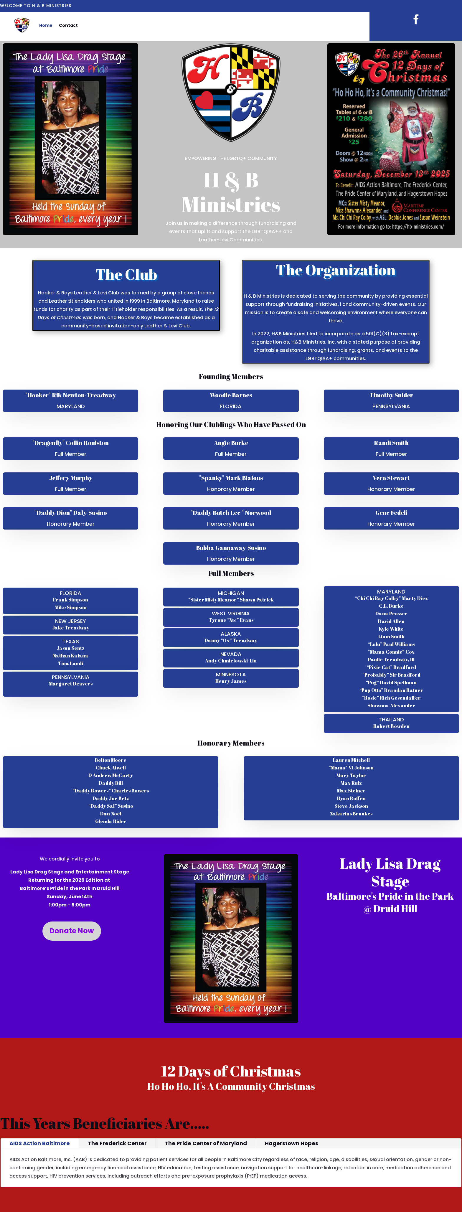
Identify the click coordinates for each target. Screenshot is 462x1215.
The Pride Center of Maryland (206, 1143)
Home (45, 25)
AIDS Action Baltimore (39, 1143)
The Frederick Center (117, 1143)
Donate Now (72, 931)
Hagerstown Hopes (291, 1143)
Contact (68, 25)
